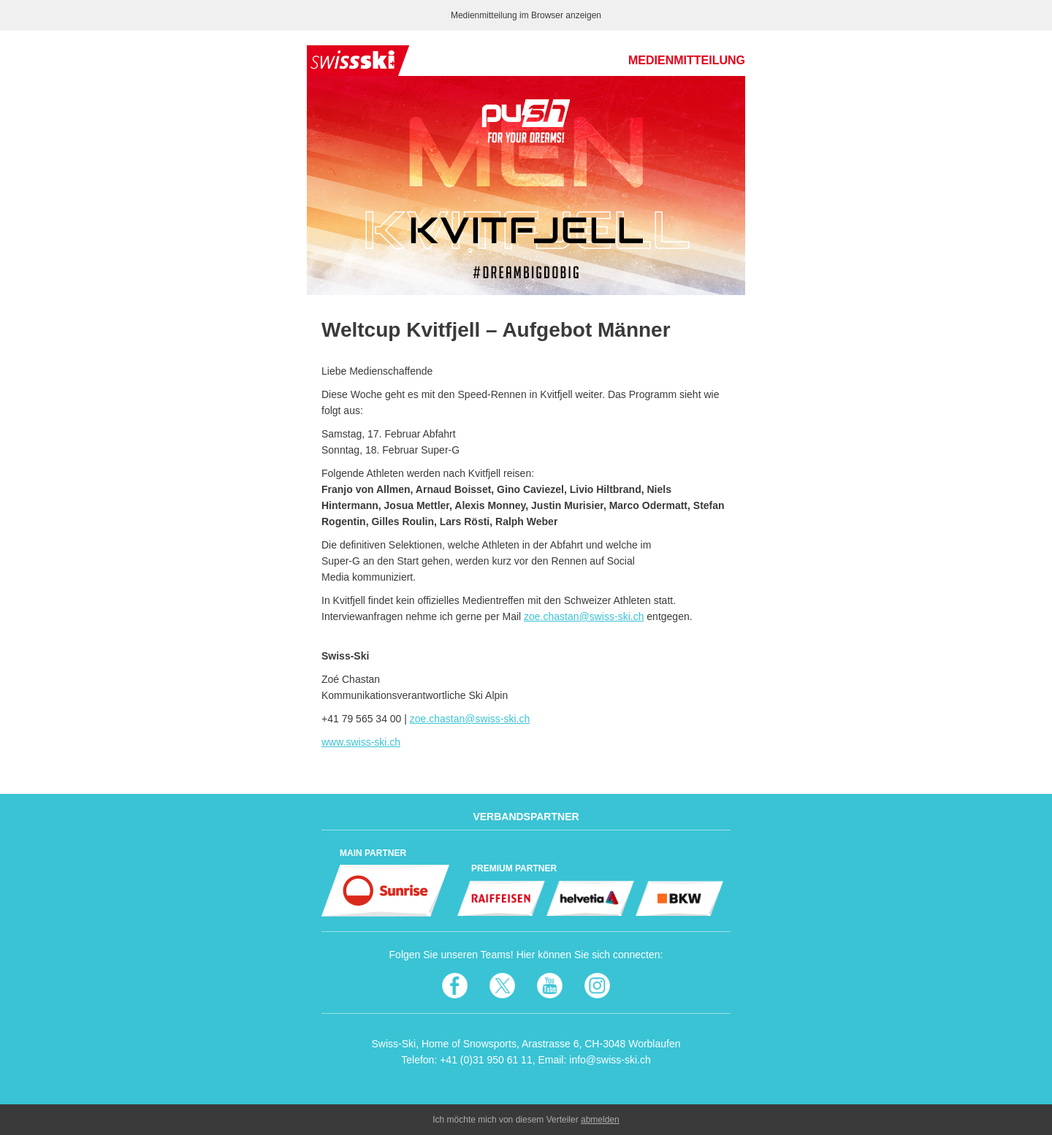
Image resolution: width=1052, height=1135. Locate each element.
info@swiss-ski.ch (609, 1060)
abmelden (600, 1120)
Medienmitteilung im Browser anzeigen (526, 15)
